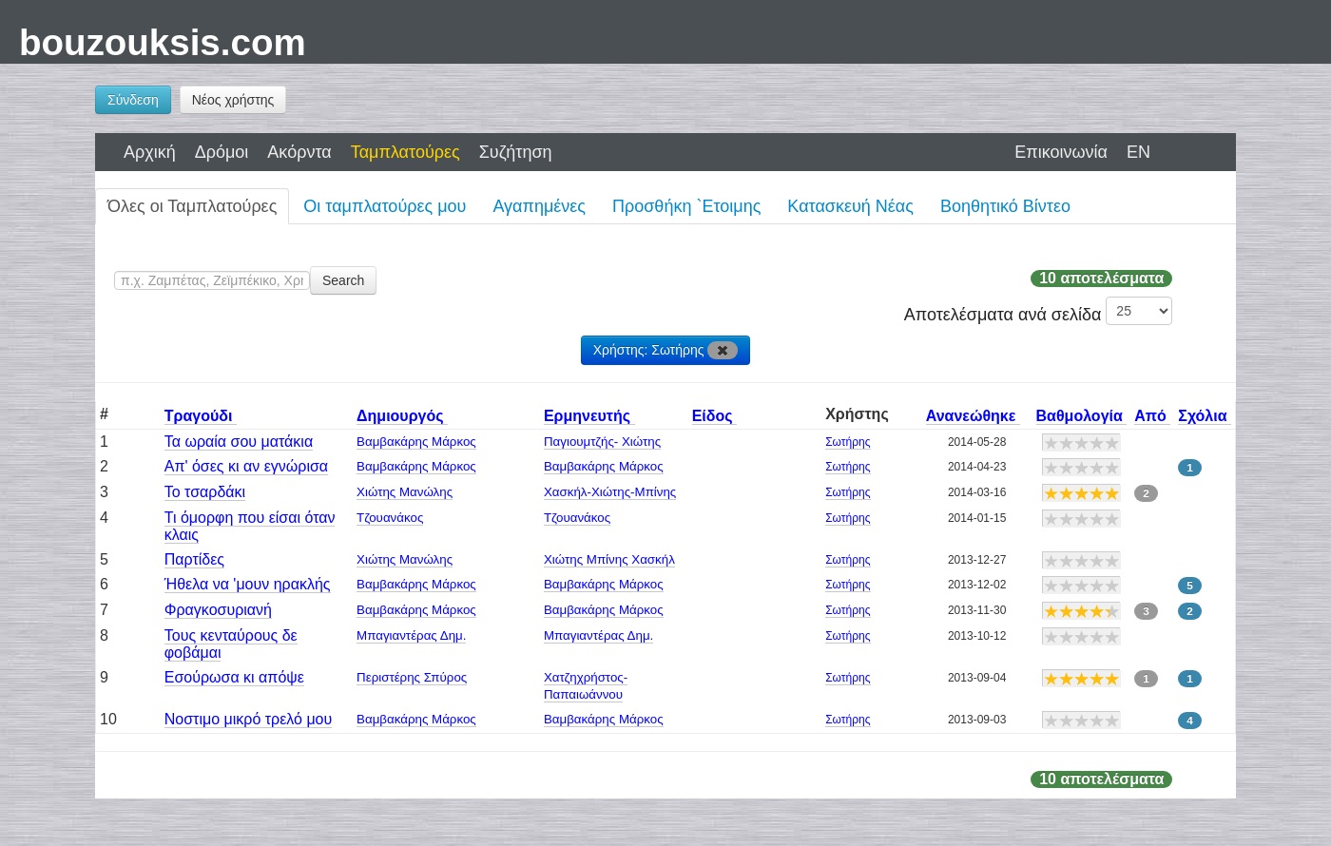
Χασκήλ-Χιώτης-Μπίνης (610, 492)
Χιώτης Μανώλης (405, 492)
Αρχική (150, 152)
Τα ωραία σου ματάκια (238, 441)
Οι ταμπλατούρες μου (384, 206)
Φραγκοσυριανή (218, 610)
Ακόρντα (299, 152)
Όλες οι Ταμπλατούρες (192, 206)
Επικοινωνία (1061, 152)
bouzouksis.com (162, 42)
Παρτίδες (194, 559)
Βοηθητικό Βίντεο (1005, 206)
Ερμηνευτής (589, 416)
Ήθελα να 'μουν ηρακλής (247, 584)
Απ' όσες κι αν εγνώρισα (246, 466)
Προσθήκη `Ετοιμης (686, 206)
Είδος (714, 416)
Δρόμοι (222, 152)
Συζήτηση (515, 152)
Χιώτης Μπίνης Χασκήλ (609, 559)
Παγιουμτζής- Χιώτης (602, 441)
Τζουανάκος (390, 517)
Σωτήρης (847, 442)
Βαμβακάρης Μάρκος (416, 441)
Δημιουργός (402, 416)
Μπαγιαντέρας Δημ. (411, 635)
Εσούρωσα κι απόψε (234, 677)
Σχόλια (1204, 416)
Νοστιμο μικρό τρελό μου (248, 719)
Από (1152, 416)
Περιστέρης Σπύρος (412, 677)
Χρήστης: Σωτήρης (666, 350)
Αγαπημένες (539, 206)
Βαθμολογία (1082, 416)
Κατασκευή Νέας (850, 206)
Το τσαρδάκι (204, 492)
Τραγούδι (200, 416)
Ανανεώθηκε (973, 416)
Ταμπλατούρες (405, 152)
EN (1138, 152)
